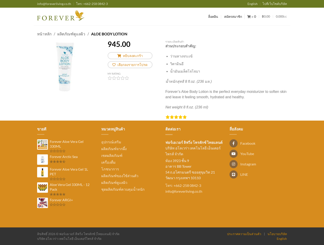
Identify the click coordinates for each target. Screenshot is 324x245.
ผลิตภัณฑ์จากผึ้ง (114, 149)
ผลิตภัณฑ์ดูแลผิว (71, 34)
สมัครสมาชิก (233, 16)
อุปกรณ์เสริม (111, 142)
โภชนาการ (110, 169)
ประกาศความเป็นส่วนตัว (244, 234)
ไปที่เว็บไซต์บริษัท (275, 4)
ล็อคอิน (213, 16)
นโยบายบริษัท (277, 234)
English (253, 4)
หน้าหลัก (44, 34)
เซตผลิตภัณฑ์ (111, 155)
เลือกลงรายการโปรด (130, 65)
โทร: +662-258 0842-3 (183, 185)
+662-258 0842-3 (92, 4)
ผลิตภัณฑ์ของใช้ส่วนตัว (119, 176)
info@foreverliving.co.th (54, 4)
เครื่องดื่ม (108, 162)
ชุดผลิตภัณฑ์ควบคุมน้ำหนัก (123, 189)
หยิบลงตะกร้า (130, 56)
